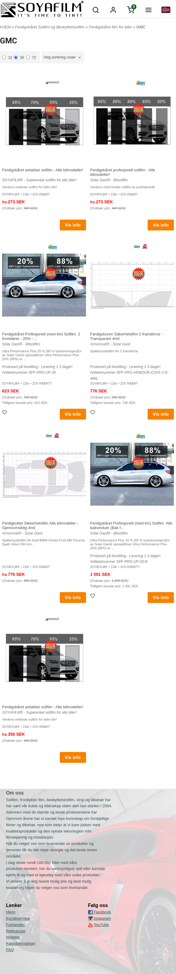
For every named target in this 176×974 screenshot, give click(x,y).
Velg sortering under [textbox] (59, 57)
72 (31, 58)
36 (19, 58)
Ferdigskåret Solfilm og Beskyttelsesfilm (50, 27)
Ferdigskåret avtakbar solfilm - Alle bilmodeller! (42, 170)
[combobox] (62, 57)
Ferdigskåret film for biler (111, 27)
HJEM (5, 27)
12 (7, 58)
